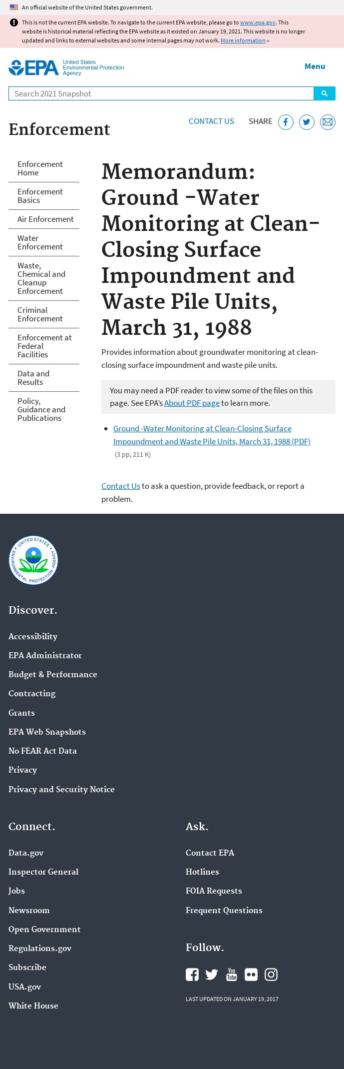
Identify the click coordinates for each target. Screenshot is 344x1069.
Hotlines (202, 872)
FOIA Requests (214, 891)
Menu (315, 65)
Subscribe (27, 968)
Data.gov (25, 853)
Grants (21, 713)
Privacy (22, 770)
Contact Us (211, 120)
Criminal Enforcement (40, 314)
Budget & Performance (52, 675)
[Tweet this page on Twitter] (307, 122)
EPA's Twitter (211, 974)
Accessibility (32, 637)
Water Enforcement (40, 242)
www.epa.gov (258, 22)
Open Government (44, 930)
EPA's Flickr (251, 974)
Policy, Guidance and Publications (41, 409)
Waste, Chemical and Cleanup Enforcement (41, 278)
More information (243, 40)
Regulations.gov (39, 949)
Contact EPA (210, 853)
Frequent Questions (224, 911)
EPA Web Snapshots (47, 732)
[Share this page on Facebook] (286, 122)
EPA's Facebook (192, 974)
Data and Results (33, 377)
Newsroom (29, 911)
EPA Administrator (45, 656)
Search (325, 93)
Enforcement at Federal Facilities (44, 346)
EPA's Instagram (271, 974)
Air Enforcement (45, 218)
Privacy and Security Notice (61, 790)
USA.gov (24, 987)
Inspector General (43, 872)
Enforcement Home (40, 168)
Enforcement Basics (40, 195)
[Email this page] (328, 122)
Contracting (31, 694)
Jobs (16, 891)
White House (33, 1006)
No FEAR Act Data (42, 751)
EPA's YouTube (231, 974)
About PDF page (192, 402)
